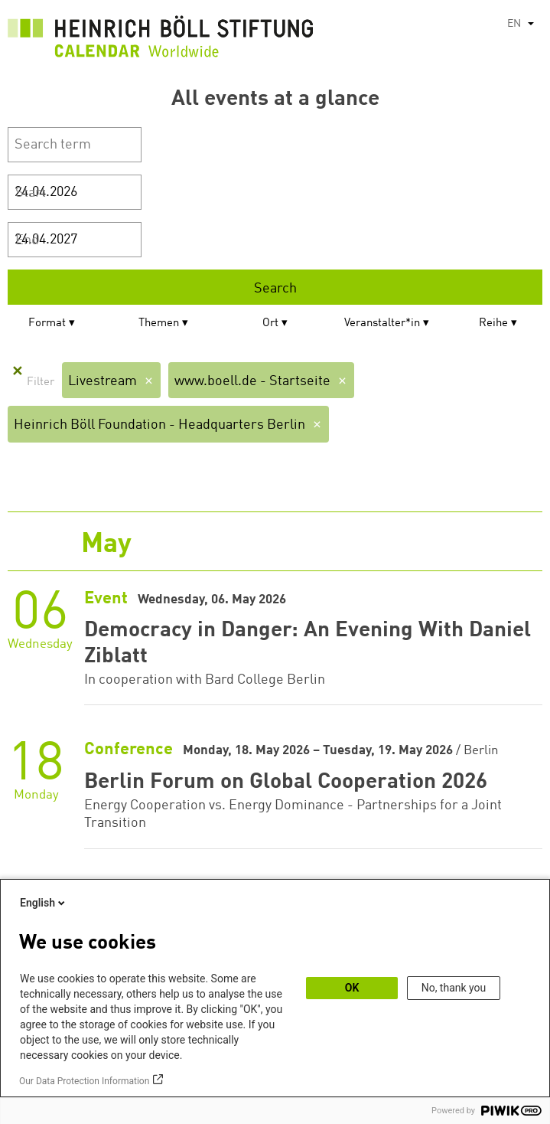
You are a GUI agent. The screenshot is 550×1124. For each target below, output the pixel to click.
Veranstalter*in (382, 323)
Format (47, 323)
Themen (158, 323)
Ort (270, 323)
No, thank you (454, 988)
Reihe (493, 323)
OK (352, 988)
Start (30, 193)
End (27, 240)
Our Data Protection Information (84, 1081)
